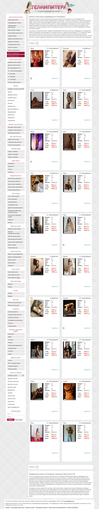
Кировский (11, 401)
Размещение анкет (13, 56)
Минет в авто (12, 260)
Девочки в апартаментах (15, 38)
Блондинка (11, 163)
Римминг (10, 265)
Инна (32, 423)
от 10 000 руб (12, 79)
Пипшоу (10, 323)
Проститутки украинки (14, 178)
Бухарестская (11, 106)
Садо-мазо (11, 334)
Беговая (10, 103)
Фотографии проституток (17, 507)
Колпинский (11, 404)
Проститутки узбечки (14, 181)
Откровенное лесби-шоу (15, 320)
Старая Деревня (53, 48)
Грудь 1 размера (13, 151)
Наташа (65, 298)
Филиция (66, 48)
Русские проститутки (14, 190)
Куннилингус (12, 262)
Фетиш (10, 222)
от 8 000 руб (11, 76)
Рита (32, 173)
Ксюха (65, 340)
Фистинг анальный (13, 305)
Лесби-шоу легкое (13, 317)
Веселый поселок (13, 384)
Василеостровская (13, 109)
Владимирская (12, 112)
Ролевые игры (12, 348)
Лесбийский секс (13, 205)
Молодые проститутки (14, 127)
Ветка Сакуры (12, 245)
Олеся (32, 381)
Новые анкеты (12, 36)
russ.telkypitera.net (69, 501)
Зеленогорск (11, 395)
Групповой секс (12, 202)
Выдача (10, 284)
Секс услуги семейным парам (14, 216)
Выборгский (11, 390)
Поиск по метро (12, 47)
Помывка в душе (13, 366)
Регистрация (18, 419)
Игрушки (10, 219)
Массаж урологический (15, 239)
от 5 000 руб (11, 73)
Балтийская (11, 100)
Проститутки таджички (14, 184)
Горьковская (11, 120)
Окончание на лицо (14, 275)
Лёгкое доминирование (15, 345)
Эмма (64, 173)
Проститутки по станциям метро (57, 507)
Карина (65, 256)
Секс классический (13, 196)
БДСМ (9, 337)
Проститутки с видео (14, 30)
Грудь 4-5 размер (13, 157)
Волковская (11, 115)
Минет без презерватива (15, 254)
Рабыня (10, 342)
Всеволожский (12, 387)
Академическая (12, 97)
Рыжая (10, 169)
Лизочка (33, 256)
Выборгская (11, 117)
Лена (64, 423)
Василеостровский (13, 381)
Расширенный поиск (14, 44)
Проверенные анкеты (42, 507)
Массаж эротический (14, 236)
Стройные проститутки (14, 142)
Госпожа (10, 339)
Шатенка (10, 172)
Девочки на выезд (13, 41)
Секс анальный (12, 199)
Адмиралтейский (12, 378)
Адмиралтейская (12, 94)
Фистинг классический (14, 302)
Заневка (10, 393)
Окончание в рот (13, 272)
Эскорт (10, 360)
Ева (32, 298)
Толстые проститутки (14, 145)
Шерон (33, 340)
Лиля (64, 90)
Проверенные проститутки (12, 26)
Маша (32, 131)
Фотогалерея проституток (15, 33)
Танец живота (12, 326)
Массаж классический (14, 229)
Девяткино (87, 48)
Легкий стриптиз (13, 312)
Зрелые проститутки (14, 133)
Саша (32, 90)
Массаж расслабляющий (15, 242)
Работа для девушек (14, 50)
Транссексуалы (12, 369)
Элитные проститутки (14, 82)
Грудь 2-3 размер (13, 154)
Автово (10, 92)
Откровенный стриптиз (15, 314)
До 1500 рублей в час (14, 68)
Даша (32, 48)
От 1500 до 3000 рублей (15, 71)
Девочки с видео (30, 507)
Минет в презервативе (14, 257)
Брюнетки (11, 166)
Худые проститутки (13, 139)
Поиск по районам (13, 53)
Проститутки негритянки (15, 187)
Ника (64, 131)
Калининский (11, 398)
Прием (10, 287)
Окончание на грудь (14, 277)
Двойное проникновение (15, 207)
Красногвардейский (13, 407)
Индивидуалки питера (14, 22)
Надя (64, 215)
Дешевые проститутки (14, 62)
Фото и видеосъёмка (14, 363)
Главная (7, 507)
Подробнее (55, 78)
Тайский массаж (12, 247)
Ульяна (65, 381)
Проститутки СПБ (13, 20)
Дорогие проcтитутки (14, 65)
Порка (10, 354)
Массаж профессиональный (14, 232)
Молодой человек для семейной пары (14, 211)
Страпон (10, 351)
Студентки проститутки (14, 130)
